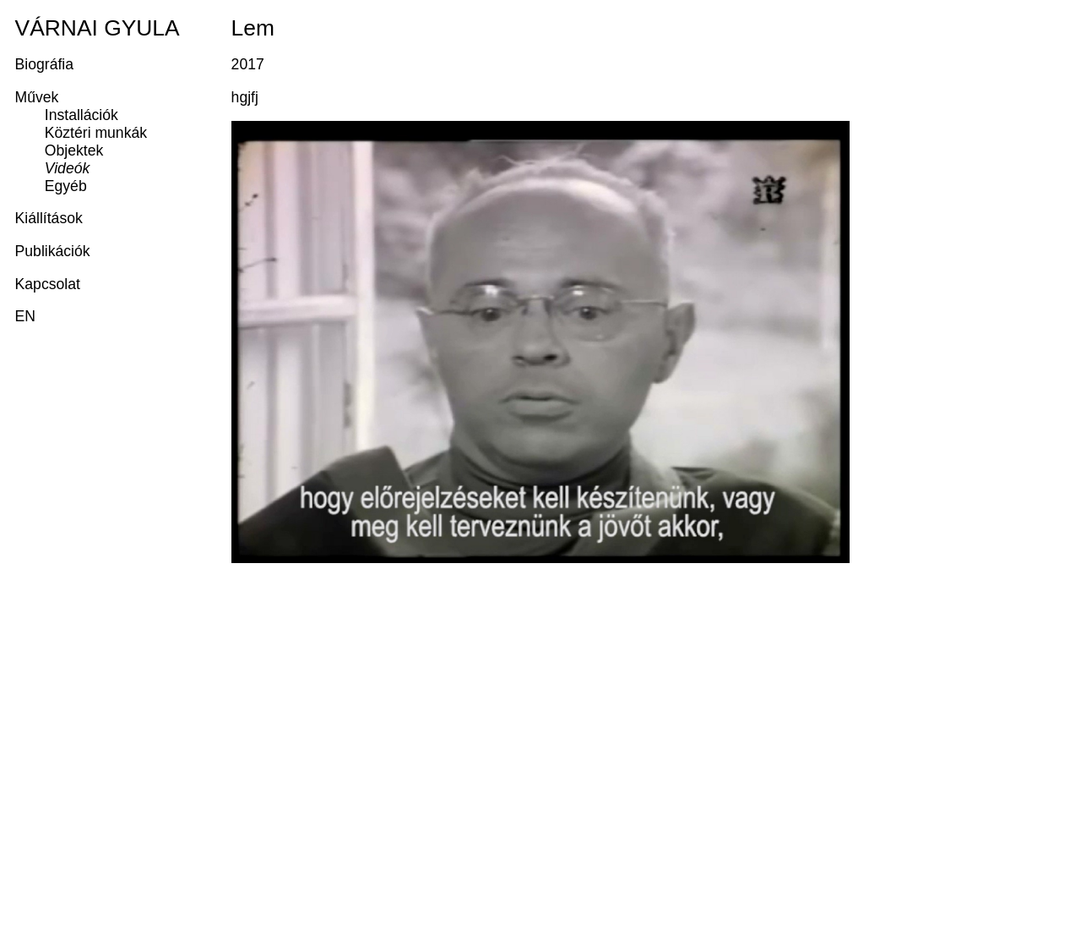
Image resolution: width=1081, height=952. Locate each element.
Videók (67, 168)
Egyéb (66, 186)
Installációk (81, 115)
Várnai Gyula (97, 28)
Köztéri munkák (96, 132)
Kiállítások (49, 218)
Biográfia (44, 64)
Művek (37, 97)
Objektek (74, 150)
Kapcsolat (47, 284)
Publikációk (52, 251)
